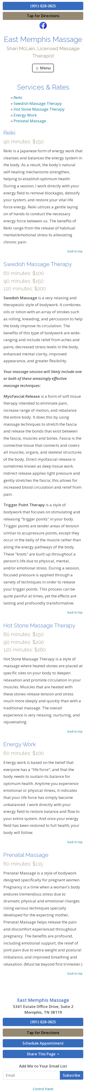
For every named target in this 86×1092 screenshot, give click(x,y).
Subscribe (71, 1075)
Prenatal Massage (30, 120)
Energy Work (25, 115)
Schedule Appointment (43, 1043)
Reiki (18, 97)
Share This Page (41, 1054)
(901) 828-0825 (43, 5)
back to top (75, 251)
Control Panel (43, 1089)
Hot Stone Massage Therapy (39, 109)
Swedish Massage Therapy (38, 103)
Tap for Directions (43, 15)
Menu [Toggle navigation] (43, 68)
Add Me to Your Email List (43, 1066)
